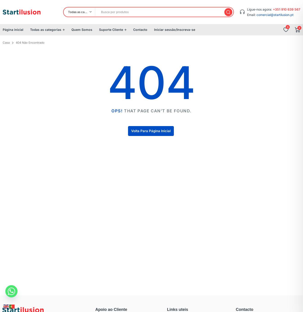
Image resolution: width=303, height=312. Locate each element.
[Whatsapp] (11, 291)
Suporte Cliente (111, 30)
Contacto (140, 30)
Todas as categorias (45, 30)
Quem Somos (81, 30)
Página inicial (13, 30)
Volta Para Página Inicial (151, 131)
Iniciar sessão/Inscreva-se (174, 30)
